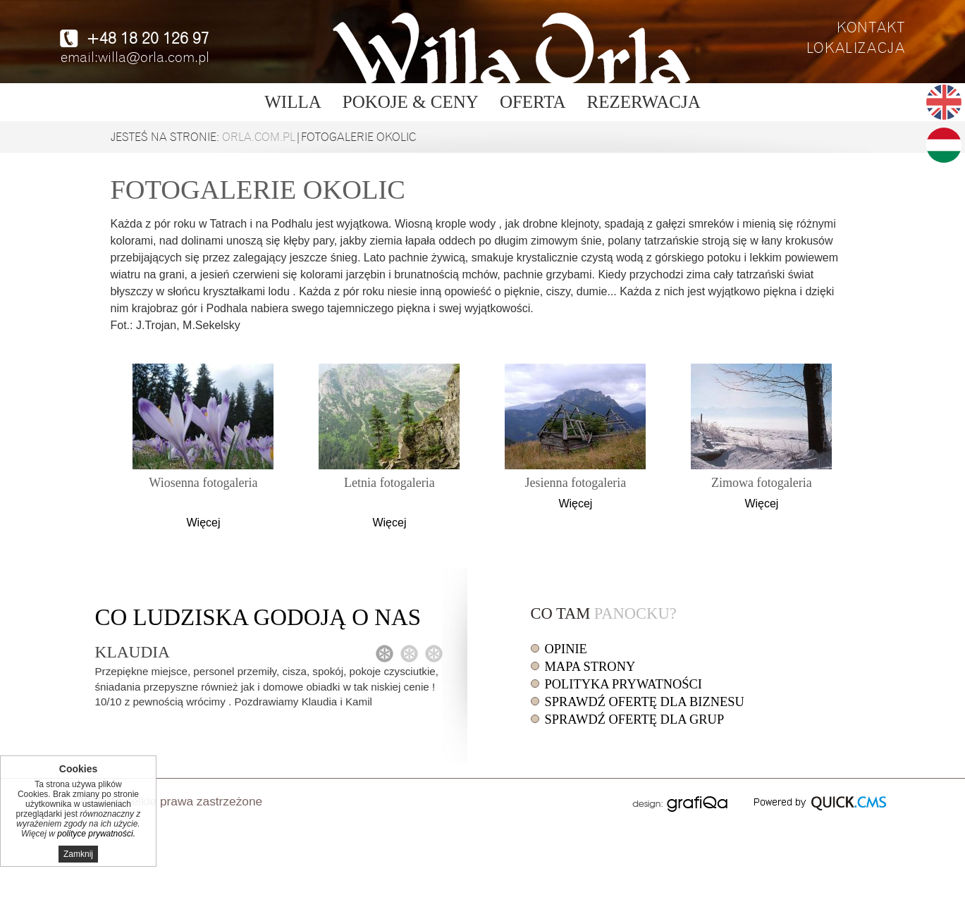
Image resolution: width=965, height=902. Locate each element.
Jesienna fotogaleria (575, 483)
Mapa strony (590, 667)
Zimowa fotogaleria (761, 483)
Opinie (566, 649)
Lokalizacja (856, 48)
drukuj (608, 799)
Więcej (203, 523)
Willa (292, 101)
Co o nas (258, 617)
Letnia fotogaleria (389, 483)
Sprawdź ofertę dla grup (635, 719)
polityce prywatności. (96, 834)
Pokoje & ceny (411, 101)
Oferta (533, 101)
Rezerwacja (644, 101)
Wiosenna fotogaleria (203, 483)
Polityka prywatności (623, 684)
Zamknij (78, 854)
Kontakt (871, 28)
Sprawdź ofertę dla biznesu (644, 702)
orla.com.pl (258, 137)
